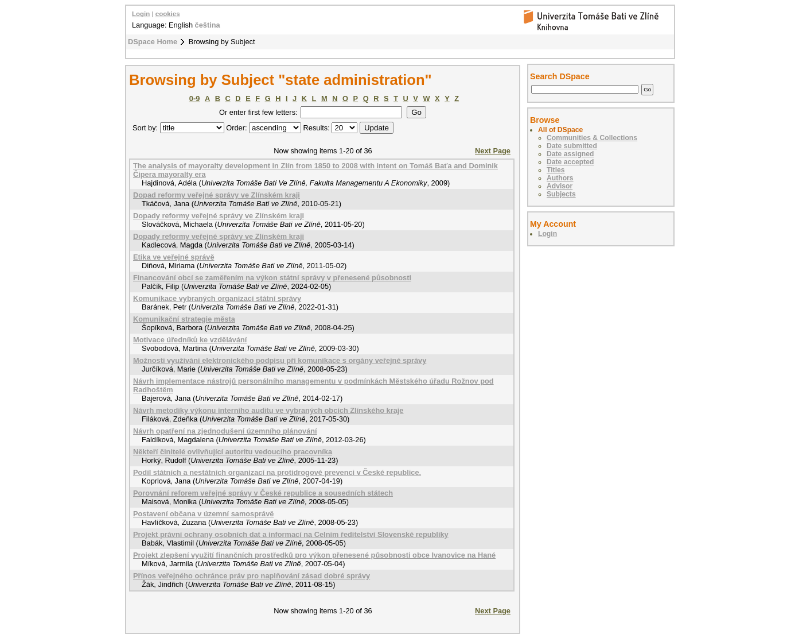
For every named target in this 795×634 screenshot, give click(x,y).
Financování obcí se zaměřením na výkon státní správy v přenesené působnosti (272, 277)
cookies (167, 13)
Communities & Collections (592, 138)
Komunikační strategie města (184, 319)
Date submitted (572, 146)
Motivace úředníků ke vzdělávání (190, 339)
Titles (556, 170)
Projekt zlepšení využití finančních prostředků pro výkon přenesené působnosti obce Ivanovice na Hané (314, 555)
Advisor (559, 186)
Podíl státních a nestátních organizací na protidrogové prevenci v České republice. (277, 472)
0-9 (194, 98)
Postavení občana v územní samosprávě (203, 513)
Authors (560, 178)
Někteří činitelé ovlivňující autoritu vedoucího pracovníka (232, 451)
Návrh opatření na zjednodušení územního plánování (225, 431)
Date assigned (570, 154)
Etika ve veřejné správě (174, 257)
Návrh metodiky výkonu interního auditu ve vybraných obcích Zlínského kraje (268, 410)
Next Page (492, 150)
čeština (207, 25)
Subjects (561, 194)
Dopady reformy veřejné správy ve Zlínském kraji (218, 215)
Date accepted (570, 162)
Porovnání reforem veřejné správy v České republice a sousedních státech (263, 493)
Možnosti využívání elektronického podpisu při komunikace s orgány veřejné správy (279, 360)
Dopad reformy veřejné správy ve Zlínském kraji (216, 195)
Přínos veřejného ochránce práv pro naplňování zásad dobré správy (251, 575)
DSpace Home (152, 41)
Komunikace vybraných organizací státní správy (217, 298)
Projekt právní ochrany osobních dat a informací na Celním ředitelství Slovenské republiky (291, 534)
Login (141, 13)
